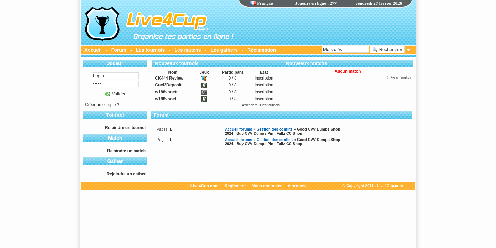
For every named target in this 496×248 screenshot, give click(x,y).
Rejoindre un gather (126, 174)
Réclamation (261, 50)
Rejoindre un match (126, 150)
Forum (118, 50)
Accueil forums (238, 129)
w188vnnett (166, 92)
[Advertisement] (325, 26)
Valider (115, 94)
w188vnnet (165, 98)
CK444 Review (169, 78)
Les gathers (224, 50)
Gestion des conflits (275, 129)
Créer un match (399, 78)
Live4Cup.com (204, 186)
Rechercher (387, 49)
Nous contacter (267, 186)
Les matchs (187, 50)
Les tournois (150, 50)
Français (262, 3)
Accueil (93, 50)
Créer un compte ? (102, 104)
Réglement (235, 186)
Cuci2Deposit (168, 85)
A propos (297, 186)
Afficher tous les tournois (261, 105)
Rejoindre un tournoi (125, 127)
